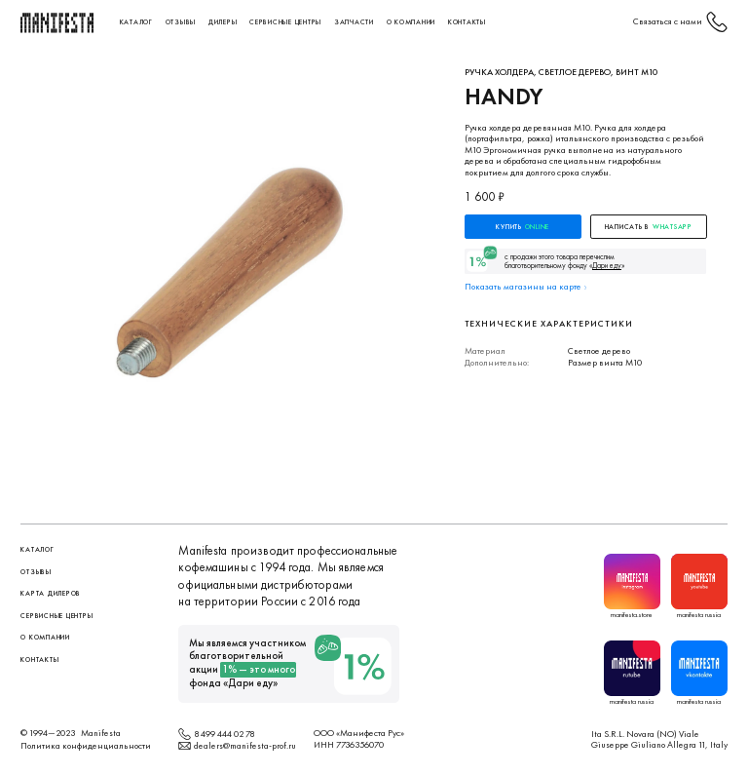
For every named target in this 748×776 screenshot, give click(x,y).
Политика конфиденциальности (85, 745)
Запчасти (354, 22)
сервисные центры (285, 22)
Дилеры (222, 22)
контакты (467, 22)
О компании (411, 22)
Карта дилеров (50, 593)
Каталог (136, 22)
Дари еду (250, 683)
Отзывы (181, 22)
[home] (57, 23)
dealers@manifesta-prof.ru (245, 745)
